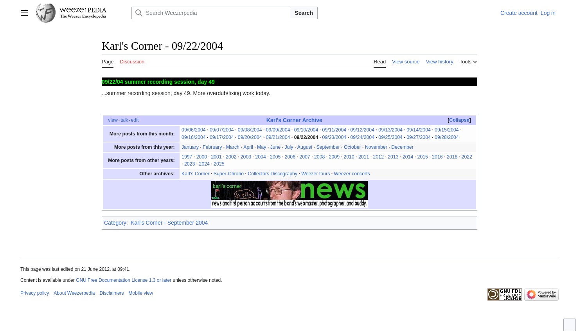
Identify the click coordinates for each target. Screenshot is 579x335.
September (328, 147)
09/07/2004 (222, 130)
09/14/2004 (418, 130)
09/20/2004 (250, 137)
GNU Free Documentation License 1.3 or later (123, 280)
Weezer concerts (352, 174)
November (376, 147)
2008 (319, 157)
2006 (290, 157)
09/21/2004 (278, 137)
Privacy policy (34, 293)
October (352, 147)
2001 (216, 157)
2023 (189, 164)
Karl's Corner (195, 174)
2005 (275, 157)
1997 (187, 157)
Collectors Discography (272, 174)
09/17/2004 (222, 137)
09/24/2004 (362, 137)
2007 (304, 157)
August (304, 147)
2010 (348, 157)
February (212, 147)
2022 (467, 157)
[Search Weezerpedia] (210, 13)
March (232, 147)
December (402, 147)
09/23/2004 (334, 137)
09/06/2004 (194, 130)
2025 (219, 164)
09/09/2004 (278, 130)
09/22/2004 (306, 137)
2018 (452, 157)
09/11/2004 (334, 130)
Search (304, 13)
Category (115, 223)
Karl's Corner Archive (294, 120)
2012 (378, 157)
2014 (408, 157)
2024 (204, 164)
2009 (334, 157)
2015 (422, 157)
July (289, 147)
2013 (393, 157)
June (275, 147)
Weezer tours (315, 174)
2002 (231, 157)
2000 (201, 157)
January (190, 147)
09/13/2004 (390, 130)
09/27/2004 (418, 137)
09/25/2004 (390, 137)
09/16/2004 (194, 137)
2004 (260, 157)
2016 (437, 157)
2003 (246, 157)
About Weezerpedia (74, 293)
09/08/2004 (250, 130)
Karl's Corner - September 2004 (169, 223)
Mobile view (141, 293)
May (261, 147)
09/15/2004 (447, 130)
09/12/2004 (362, 130)
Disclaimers (112, 293)
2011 (363, 157)
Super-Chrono (229, 174)
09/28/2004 (447, 137)
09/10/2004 (306, 130)
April (248, 147)
